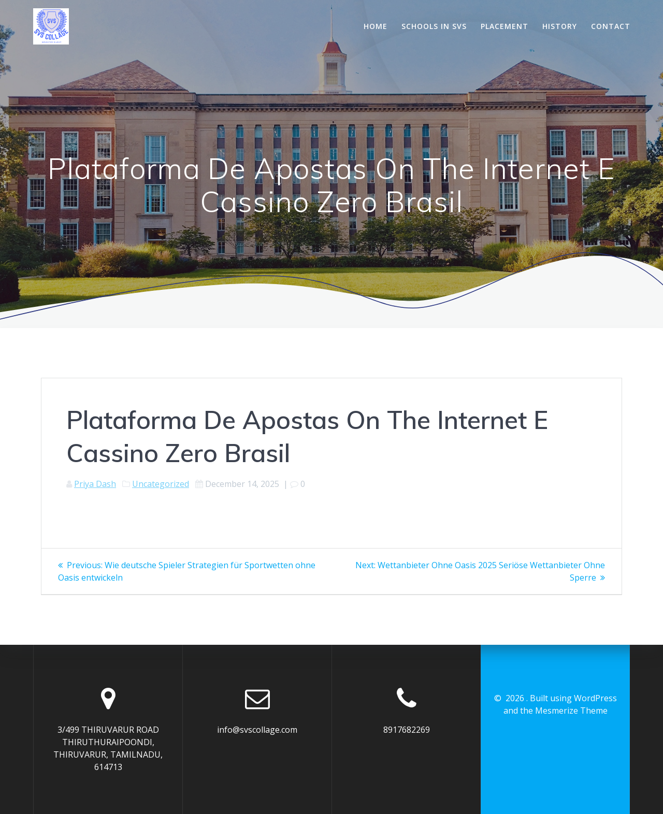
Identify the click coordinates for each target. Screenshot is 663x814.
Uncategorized (160, 484)
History (559, 26)
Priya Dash (95, 484)
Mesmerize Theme (571, 710)
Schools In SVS (434, 26)
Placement (504, 26)
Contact (610, 26)
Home (375, 26)
